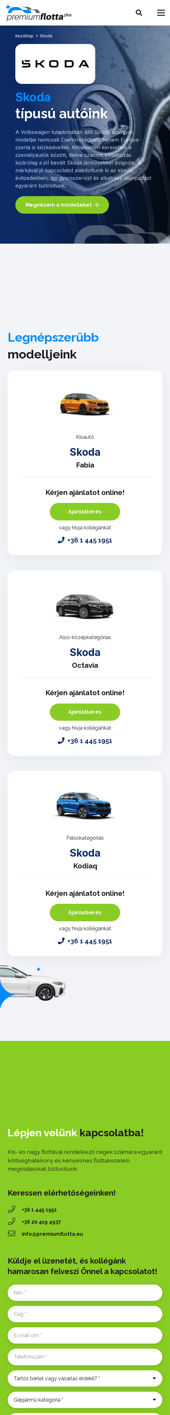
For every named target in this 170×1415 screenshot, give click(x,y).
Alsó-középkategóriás (85, 637)
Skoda (85, 452)
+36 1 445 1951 (39, 1210)
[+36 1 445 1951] (15, 1210)
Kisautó (85, 437)
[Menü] (161, 13)
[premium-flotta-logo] (38, 13)
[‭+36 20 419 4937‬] (15, 1222)
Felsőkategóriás (85, 838)
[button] (139, 13)
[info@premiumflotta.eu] (15, 1234)
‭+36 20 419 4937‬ (41, 1222)
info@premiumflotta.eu (52, 1234)
